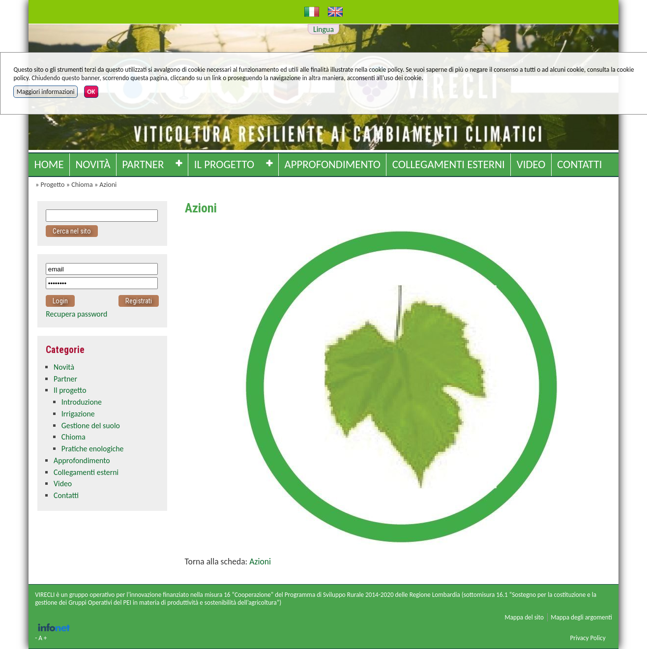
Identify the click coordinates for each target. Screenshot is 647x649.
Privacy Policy (587, 638)
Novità (92, 164)
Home (48, 164)
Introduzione (81, 402)
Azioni (108, 184)
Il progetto (224, 164)
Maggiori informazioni (46, 92)
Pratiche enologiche (92, 448)
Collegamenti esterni (448, 164)
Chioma (82, 184)
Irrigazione (78, 413)
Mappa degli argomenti (581, 617)
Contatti (579, 164)
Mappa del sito (524, 617)
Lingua (323, 29)
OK (91, 92)
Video (531, 164)
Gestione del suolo (90, 425)
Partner (143, 164)
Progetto (52, 184)
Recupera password (76, 314)
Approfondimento (332, 164)
